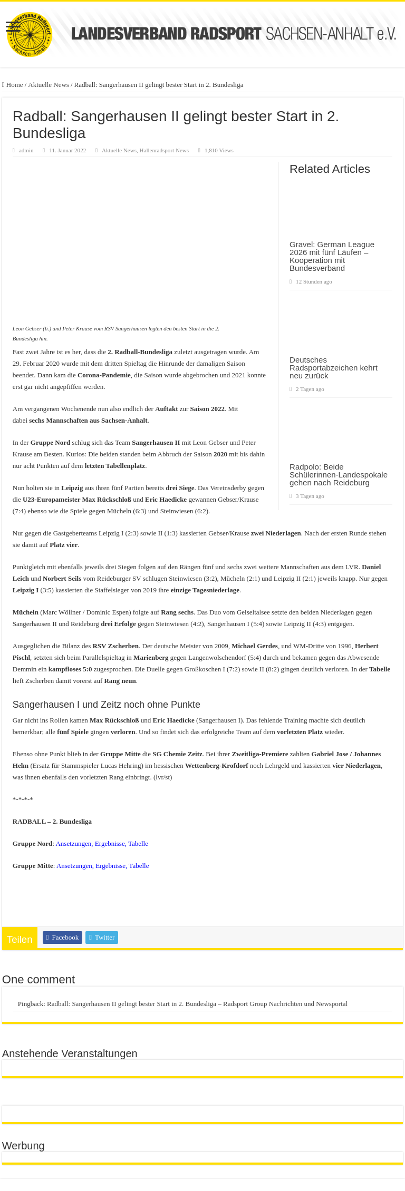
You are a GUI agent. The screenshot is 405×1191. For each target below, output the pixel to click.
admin (26, 150)
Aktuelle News (48, 85)
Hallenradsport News (164, 150)
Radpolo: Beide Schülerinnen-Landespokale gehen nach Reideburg (339, 474)
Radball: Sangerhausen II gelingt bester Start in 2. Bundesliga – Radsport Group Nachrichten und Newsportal (197, 1004)
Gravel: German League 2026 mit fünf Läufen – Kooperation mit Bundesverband (332, 256)
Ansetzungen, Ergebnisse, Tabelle (101, 843)
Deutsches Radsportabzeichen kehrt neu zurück (334, 367)
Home (12, 85)
